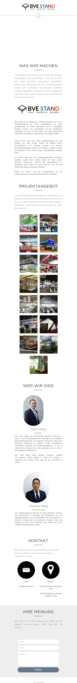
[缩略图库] (29, 223)
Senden (38, 664)
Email (21, 642)
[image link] (38, 15)
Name (21, 636)
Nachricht (23, 649)
